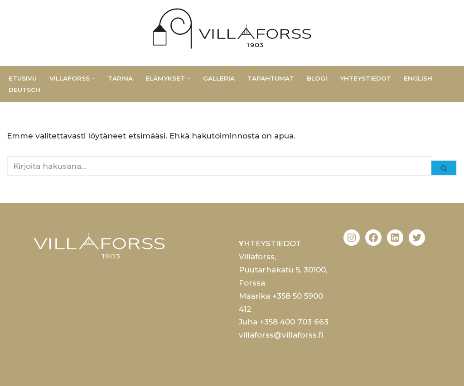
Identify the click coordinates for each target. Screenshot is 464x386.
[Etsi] (219, 166)
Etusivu (23, 78)
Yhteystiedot (365, 78)
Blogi (317, 78)
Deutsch (24, 89)
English (418, 78)
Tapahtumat (270, 78)
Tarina (120, 78)
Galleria (219, 78)
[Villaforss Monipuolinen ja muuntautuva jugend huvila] (232, 28)
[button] (93, 78)
